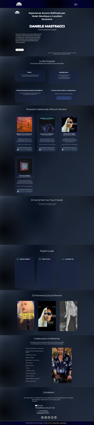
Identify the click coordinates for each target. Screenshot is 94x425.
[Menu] (76, 4)
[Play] (18, 149)
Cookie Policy (63, 423)
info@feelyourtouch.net (45, 408)
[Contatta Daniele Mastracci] (64, 98)
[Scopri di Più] (20, 50)
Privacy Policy (56, 423)
